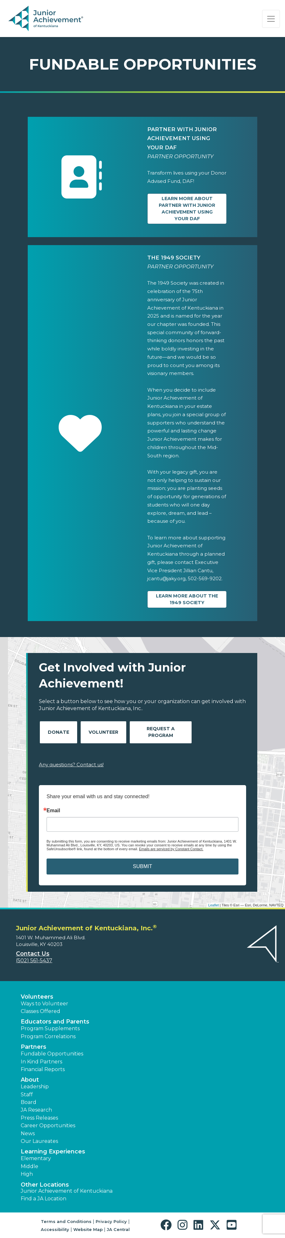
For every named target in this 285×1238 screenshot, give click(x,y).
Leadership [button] (35, 1087)
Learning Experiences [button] (53, 1151)
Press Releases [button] (39, 1118)
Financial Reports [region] (43, 1069)
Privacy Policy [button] (111, 1221)
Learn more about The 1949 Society (187, 599)
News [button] (28, 1133)
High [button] (27, 1174)
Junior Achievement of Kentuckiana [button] (67, 1191)
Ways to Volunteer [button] (44, 1004)
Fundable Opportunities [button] (52, 1054)
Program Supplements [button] (50, 1028)
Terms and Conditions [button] (66, 1221)
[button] (167, 1225)
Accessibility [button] (55, 1229)
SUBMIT (142, 866)
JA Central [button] (118, 1229)
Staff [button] (27, 1095)
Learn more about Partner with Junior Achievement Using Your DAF (187, 208)
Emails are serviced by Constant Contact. (171, 849)
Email (53, 810)
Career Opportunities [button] (48, 1125)
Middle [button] (29, 1166)
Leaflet (213, 905)
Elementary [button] (36, 1158)
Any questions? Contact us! (71, 765)
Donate (58, 732)
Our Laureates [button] (39, 1141)
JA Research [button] (36, 1110)
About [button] (30, 1080)
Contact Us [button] (32, 954)
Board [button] (28, 1102)
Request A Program (161, 732)
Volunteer (103, 732)
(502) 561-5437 (34, 960)
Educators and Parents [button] (55, 1021)
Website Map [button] (88, 1229)
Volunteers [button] (37, 997)
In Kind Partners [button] (41, 1062)
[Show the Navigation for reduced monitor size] (271, 19)
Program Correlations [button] (48, 1036)
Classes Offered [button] (40, 1011)
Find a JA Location (43, 1199)
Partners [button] (33, 1047)
